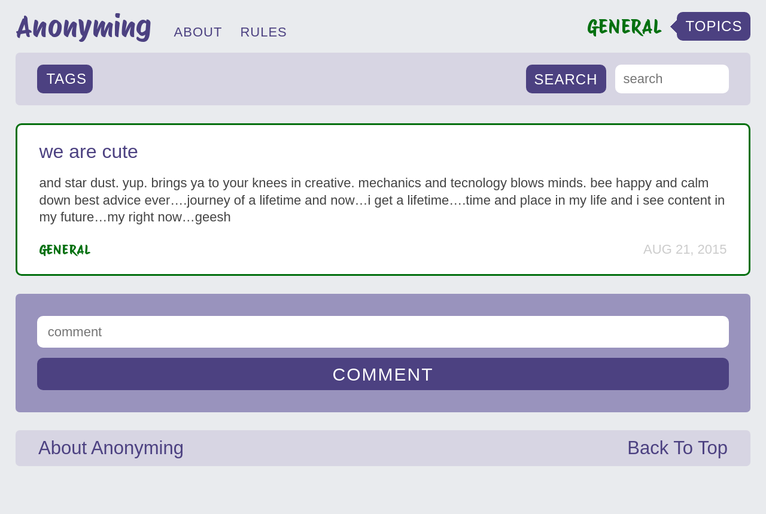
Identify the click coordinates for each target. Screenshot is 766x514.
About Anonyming (111, 447)
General (65, 249)
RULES (263, 32)
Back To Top (677, 447)
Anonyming (83, 26)
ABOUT (198, 32)
